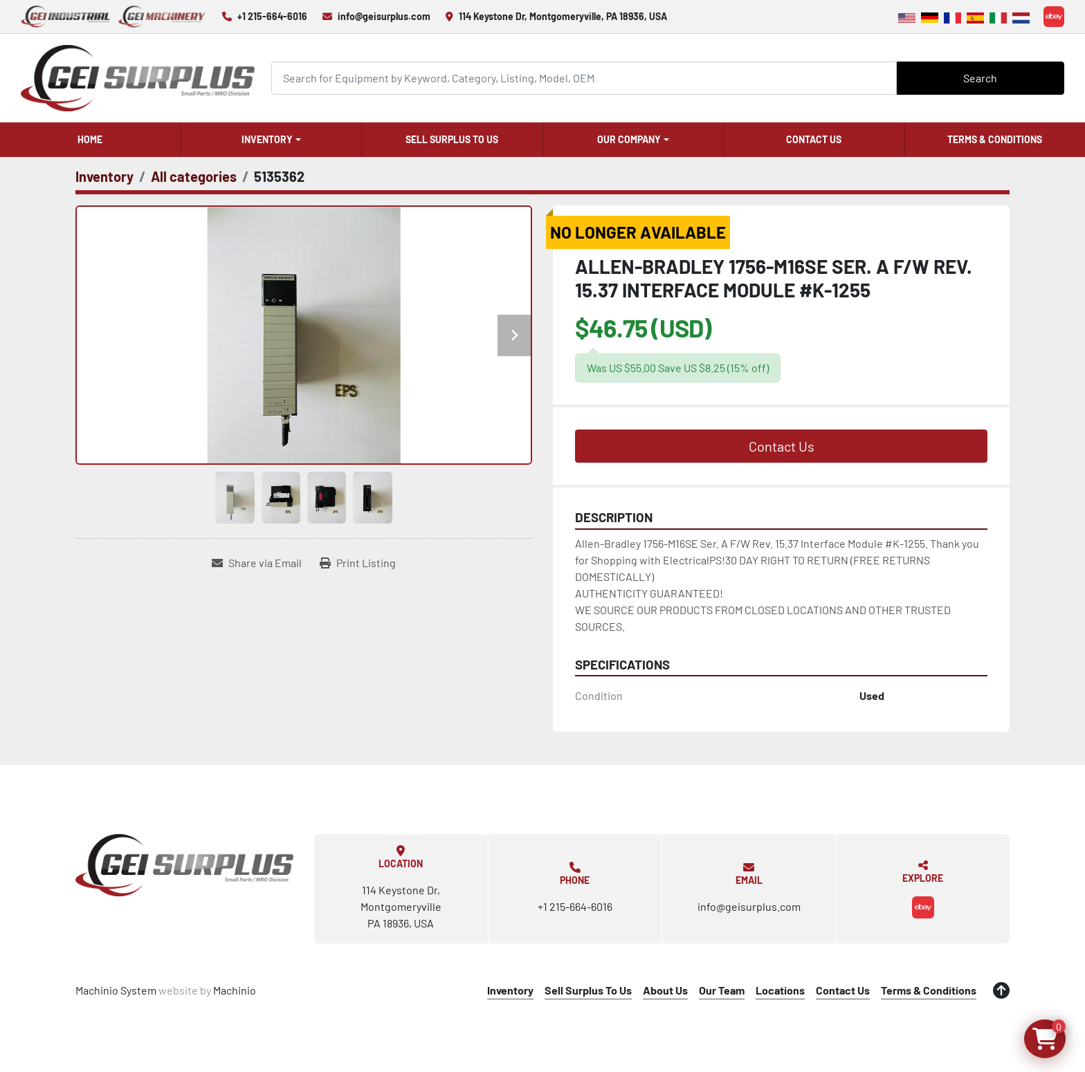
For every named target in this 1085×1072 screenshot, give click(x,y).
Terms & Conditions (994, 139)
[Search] (584, 78)
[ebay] (1053, 16)
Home (90, 139)
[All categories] (194, 176)
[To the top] (1001, 990)
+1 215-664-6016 (272, 16)
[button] (271, 139)
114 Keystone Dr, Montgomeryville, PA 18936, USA (563, 16)
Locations (780, 990)
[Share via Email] (257, 563)
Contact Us (813, 139)
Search (980, 77)
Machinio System (115, 990)
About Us (665, 990)
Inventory (267, 139)
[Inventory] (104, 176)
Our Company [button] (629, 139)
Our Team (722, 990)
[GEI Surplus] (184, 865)
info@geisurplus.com (384, 16)
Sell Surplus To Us (451, 139)
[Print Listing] (358, 563)
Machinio (234, 990)
